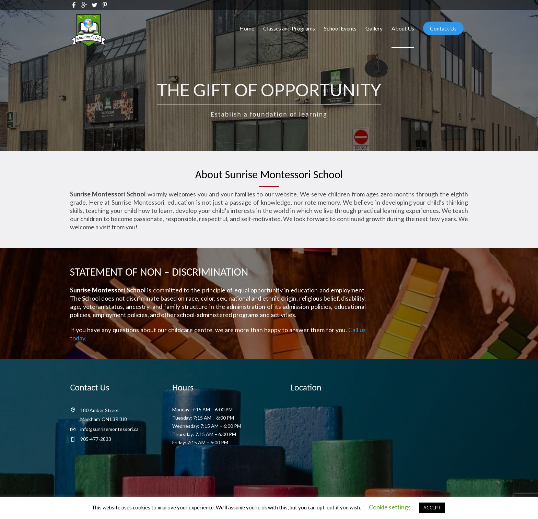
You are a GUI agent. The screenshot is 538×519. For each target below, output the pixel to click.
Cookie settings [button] (390, 507)
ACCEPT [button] (432, 507)
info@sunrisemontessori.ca (109, 429)
